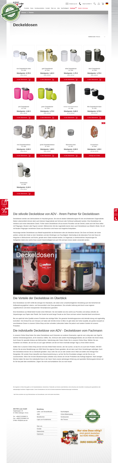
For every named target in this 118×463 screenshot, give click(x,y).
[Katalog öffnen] (4, 203)
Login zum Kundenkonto (44, 419)
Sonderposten (65, 417)
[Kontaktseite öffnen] (116, 210)
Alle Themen (64, 419)
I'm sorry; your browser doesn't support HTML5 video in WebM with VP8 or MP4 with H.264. (59, 269)
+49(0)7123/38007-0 (22, 416)
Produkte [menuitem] (29, 8)
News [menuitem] (34, 8)
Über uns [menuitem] (55, 8)
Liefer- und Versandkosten (44, 411)
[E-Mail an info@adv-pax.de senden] (116, 214)
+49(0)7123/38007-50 (22, 418)
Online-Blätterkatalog (67, 414)
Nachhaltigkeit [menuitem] (67, 8)
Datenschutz (40, 431)
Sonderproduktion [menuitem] (42, 8)
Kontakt (39, 428)
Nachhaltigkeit (65, 411)
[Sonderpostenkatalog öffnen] (4, 211)
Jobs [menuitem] (61, 8)
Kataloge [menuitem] (75, 8)
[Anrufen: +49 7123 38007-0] (116, 219)
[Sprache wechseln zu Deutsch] (107, 3)
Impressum (40, 434)
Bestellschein (41, 417)
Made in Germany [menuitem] (85, 8)
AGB (38, 414)
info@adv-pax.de (22, 420)
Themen (23, 12)
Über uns (39, 426)
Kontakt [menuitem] (50, 8)
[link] (71, 3)
